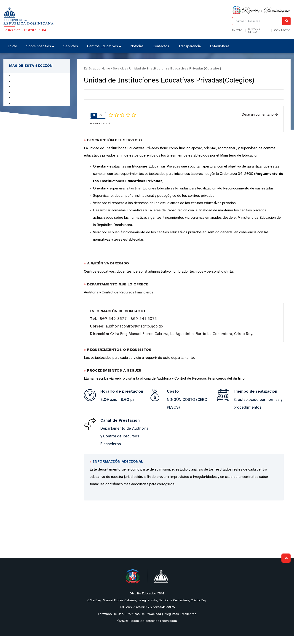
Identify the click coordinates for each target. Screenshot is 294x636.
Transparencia (189, 46)
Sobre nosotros (40, 46)
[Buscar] (287, 21)
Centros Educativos (104, 46)
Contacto (282, 30)
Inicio (237, 30)
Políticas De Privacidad (144, 614)
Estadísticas (220, 46)
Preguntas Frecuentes (180, 614)
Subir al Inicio (286, 558)
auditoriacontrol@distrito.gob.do (134, 326)
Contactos (161, 46)
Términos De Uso (111, 614)
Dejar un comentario (260, 115)
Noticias (137, 46)
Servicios (70, 46)
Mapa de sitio (254, 30)
